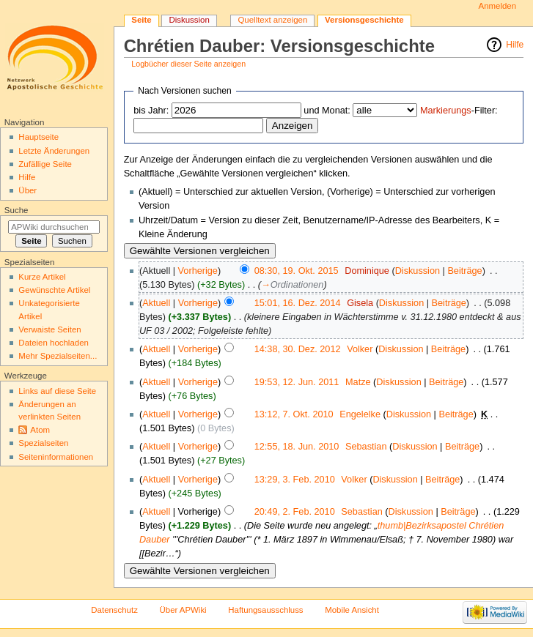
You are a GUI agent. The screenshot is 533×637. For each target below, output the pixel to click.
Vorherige (198, 271)
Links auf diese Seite (57, 391)
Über (27, 190)
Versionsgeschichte (364, 19)
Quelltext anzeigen (272, 19)
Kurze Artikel (41, 276)
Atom (40, 429)
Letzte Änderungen (53, 150)
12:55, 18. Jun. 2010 (296, 447)
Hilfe (514, 45)
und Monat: (327, 110)
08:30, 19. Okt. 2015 (296, 271)
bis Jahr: (151, 110)
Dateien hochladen (53, 342)
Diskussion (417, 271)
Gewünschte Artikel (54, 290)
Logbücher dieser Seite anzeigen (188, 63)
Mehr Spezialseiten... (57, 355)
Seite (141, 19)
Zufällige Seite (45, 164)
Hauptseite (38, 137)
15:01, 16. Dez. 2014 (297, 303)
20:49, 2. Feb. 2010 (294, 512)
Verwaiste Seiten (49, 329)
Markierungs (445, 110)
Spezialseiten (43, 443)
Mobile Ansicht (352, 610)
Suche (16, 210)
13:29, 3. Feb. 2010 (294, 479)
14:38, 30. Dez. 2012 (297, 349)
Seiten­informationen (55, 456)
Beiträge (464, 271)
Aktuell (156, 303)
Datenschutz (114, 610)
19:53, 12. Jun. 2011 (296, 382)
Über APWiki (183, 610)
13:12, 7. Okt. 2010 (294, 414)
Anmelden (498, 5)
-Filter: (459, 110)
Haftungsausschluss (265, 610)
